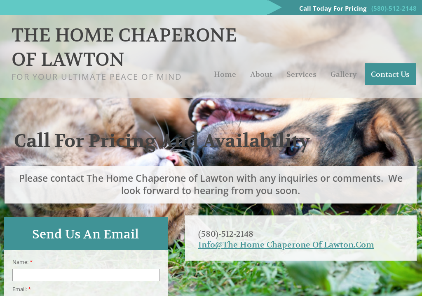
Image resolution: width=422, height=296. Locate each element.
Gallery (344, 74)
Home (225, 74)
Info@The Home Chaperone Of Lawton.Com (286, 245)
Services (301, 74)
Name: (22, 262)
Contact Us (390, 74)
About (261, 74)
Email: (21, 289)
